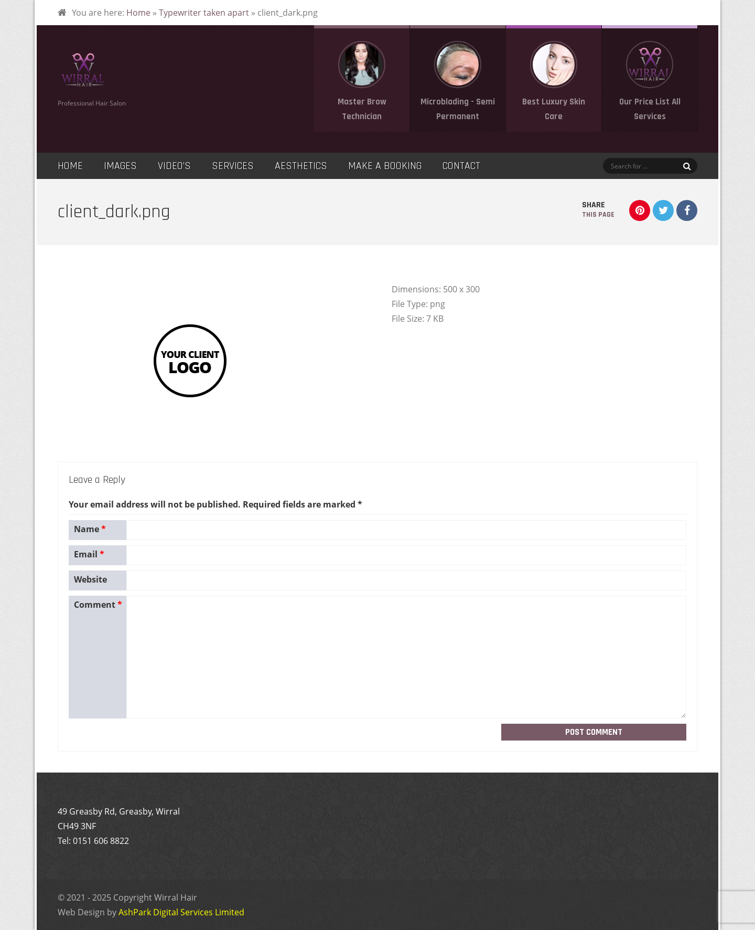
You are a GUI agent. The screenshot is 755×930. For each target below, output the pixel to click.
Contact (461, 166)
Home (138, 12)
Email (89, 554)
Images (120, 166)
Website (90, 579)
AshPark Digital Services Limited (181, 912)
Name (90, 529)
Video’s (174, 166)
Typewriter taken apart (204, 12)
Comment (98, 604)
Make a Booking (385, 166)
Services (233, 166)
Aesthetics (301, 166)
